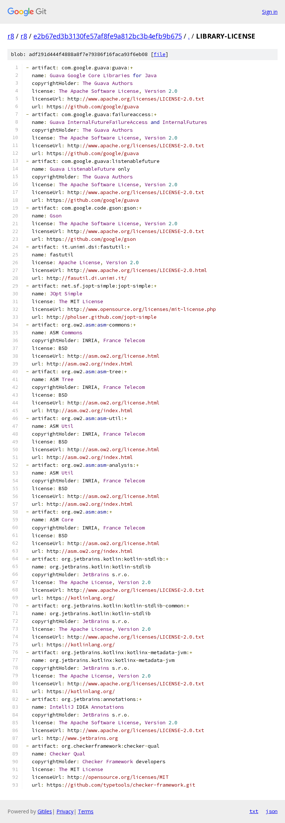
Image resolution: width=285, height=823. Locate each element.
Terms (86, 811)
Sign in (270, 11)
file (160, 54)
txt (253, 811)
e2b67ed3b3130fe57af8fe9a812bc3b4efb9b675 (107, 36)
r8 (10, 36)
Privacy (64, 811)
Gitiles (44, 811)
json (272, 811)
